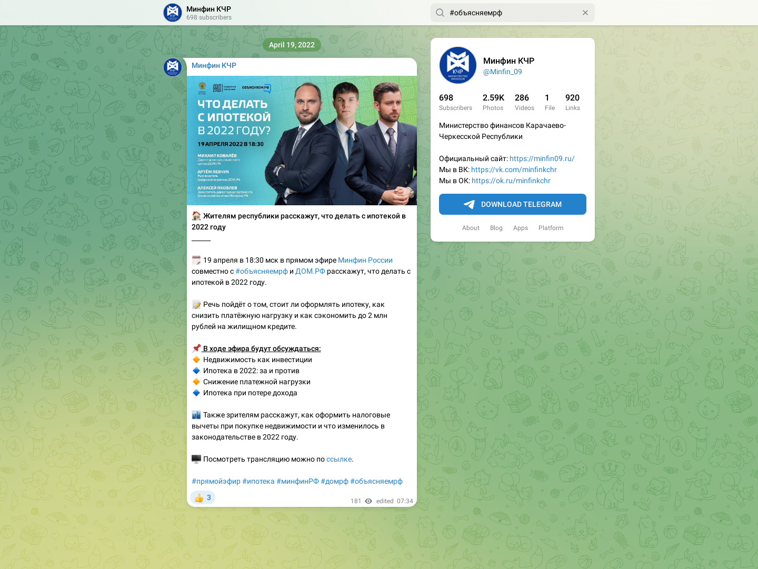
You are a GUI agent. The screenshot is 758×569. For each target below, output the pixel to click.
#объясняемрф (261, 271)
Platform (551, 228)
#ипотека (258, 481)
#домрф (334, 481)
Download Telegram (513, 204)
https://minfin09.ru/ (542, 158)
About (471, 228)
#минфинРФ (297, 481)
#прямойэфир (216, 481)
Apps (520, 228)
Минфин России (365, 260)
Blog (496, 228)
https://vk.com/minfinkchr (514, 169)
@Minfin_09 (502, 71)
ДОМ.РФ (310, 271)
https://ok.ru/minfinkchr (511, 180)
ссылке (339, 459)
